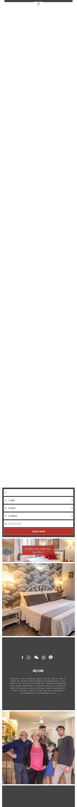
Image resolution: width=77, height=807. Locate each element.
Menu (38, 4)
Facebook (22, 657)
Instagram (43, 657)
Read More (38, 552)
